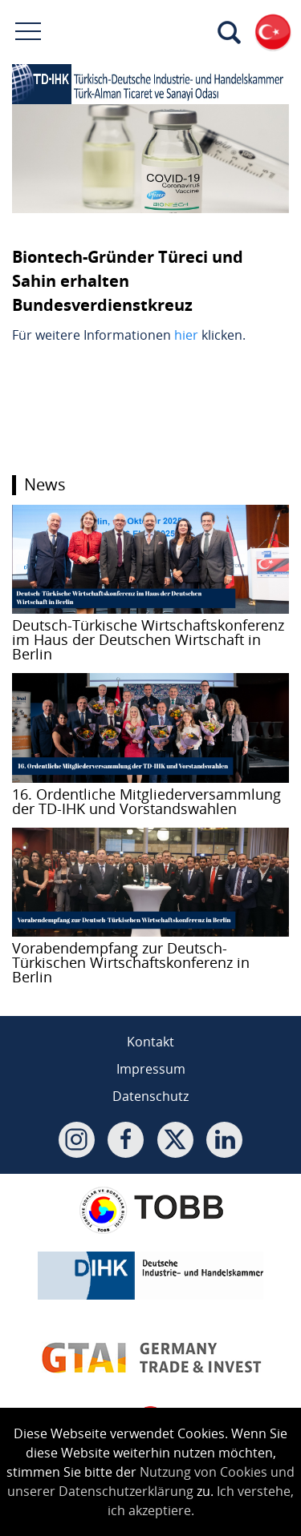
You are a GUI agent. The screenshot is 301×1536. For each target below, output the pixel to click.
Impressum (150, 1069)
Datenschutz (150, 1096)
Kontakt (150, 1041)
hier (186, 335)
